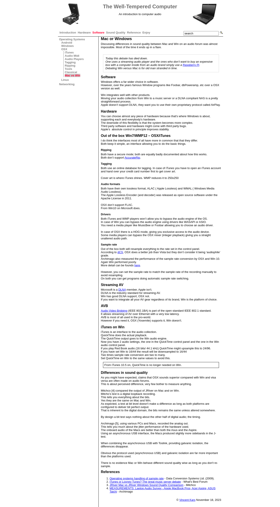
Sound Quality (115, 32)
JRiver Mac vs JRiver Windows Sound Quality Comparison (146, 485)
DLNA (122, 289)
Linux (65, 79)
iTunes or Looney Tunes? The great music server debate (145, 481)
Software (98, 32)
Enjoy (146, 32)
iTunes (69, 52)
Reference (134, 32)
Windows (67, 46)
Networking (67, 84)
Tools (68, 69)
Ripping (70, 65)
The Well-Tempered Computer (140, 6)
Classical (71, 72)
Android (66, 42)
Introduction (68, 32)
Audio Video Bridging (114, 310)
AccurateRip (132, 157)
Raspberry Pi (191, 65)
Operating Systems (72, 39)
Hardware (84, 32)
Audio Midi (72, 55)
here (137, 265)
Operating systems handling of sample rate (137, 478)
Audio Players (74, 59)
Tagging (70, 62)
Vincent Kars (187, 500)
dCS (120, 252)
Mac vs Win (72, 75)
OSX (64, 49)
